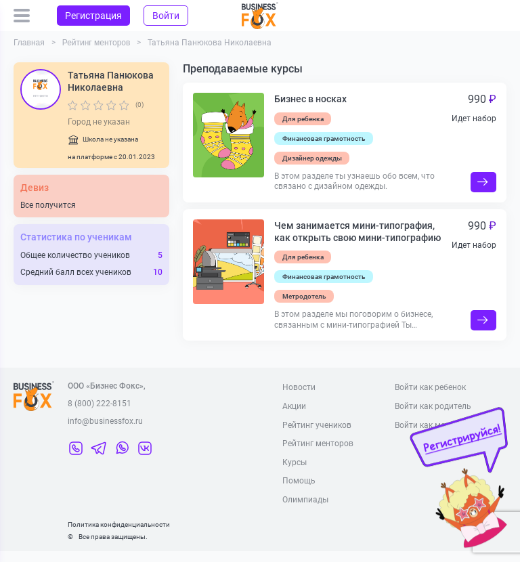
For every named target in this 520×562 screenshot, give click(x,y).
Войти (165, 15)
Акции (294, 406)
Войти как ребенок (430, 387)
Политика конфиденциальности (119, 524)
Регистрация (93, 15)
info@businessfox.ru (105, 421)
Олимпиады (305, 499)
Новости (299, 387)
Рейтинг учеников (316, 425)
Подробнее (483, 182)
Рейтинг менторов (96, 42)
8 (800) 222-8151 (99, 403)
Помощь (299, 480)
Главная (29, 42)
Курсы (294, 462)
